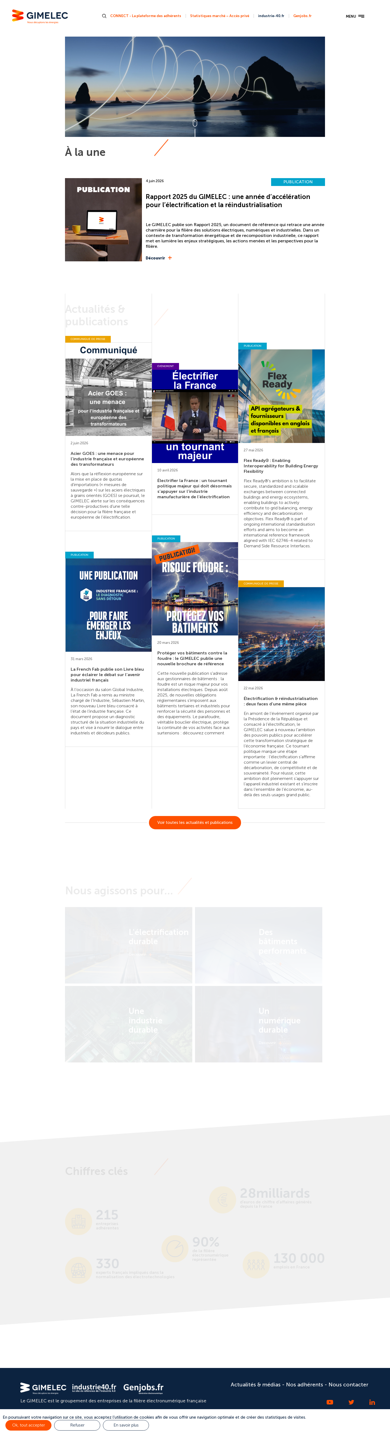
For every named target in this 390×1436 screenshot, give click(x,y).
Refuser (77, 1425)
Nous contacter (348, 1384)
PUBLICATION (298, 181)
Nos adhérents (304, 1384)
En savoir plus (126, 1425)
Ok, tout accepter (28, 1425)
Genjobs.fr (302, 16)
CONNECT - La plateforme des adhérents (145, 16)
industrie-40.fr (271, 16)
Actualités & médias (256, 1384)
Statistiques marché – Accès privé (219, 16)
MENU (355, 16)
